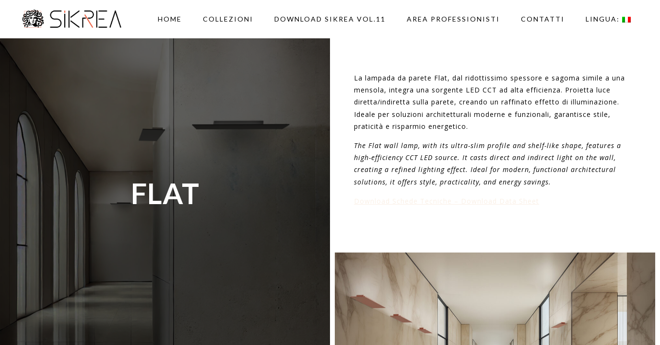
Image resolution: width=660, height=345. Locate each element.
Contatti (543, 19)
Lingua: (608, 19)
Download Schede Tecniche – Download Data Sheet (446, 201)
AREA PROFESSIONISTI (453, 19)
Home (170, 19)
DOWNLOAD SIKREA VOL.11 (330, 19)
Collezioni (228, 19)
